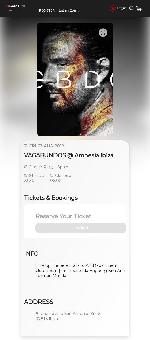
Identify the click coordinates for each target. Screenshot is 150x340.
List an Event (68, 10)
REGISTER (47, 10)
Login (118, 8)
